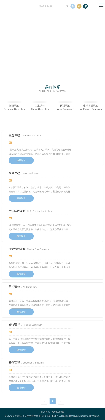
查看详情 (21, 160)
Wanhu (96, 416)
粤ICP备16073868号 (49, 416)
